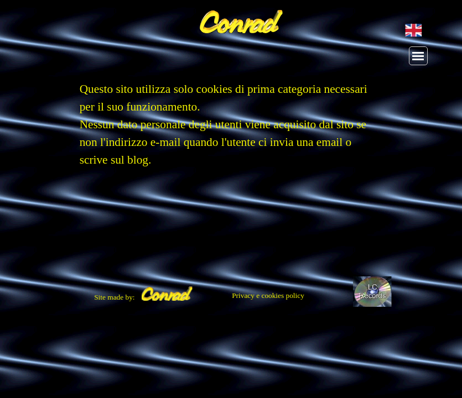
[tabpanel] (231, 130)
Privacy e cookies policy (268, 295)
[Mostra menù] (418, 55)
